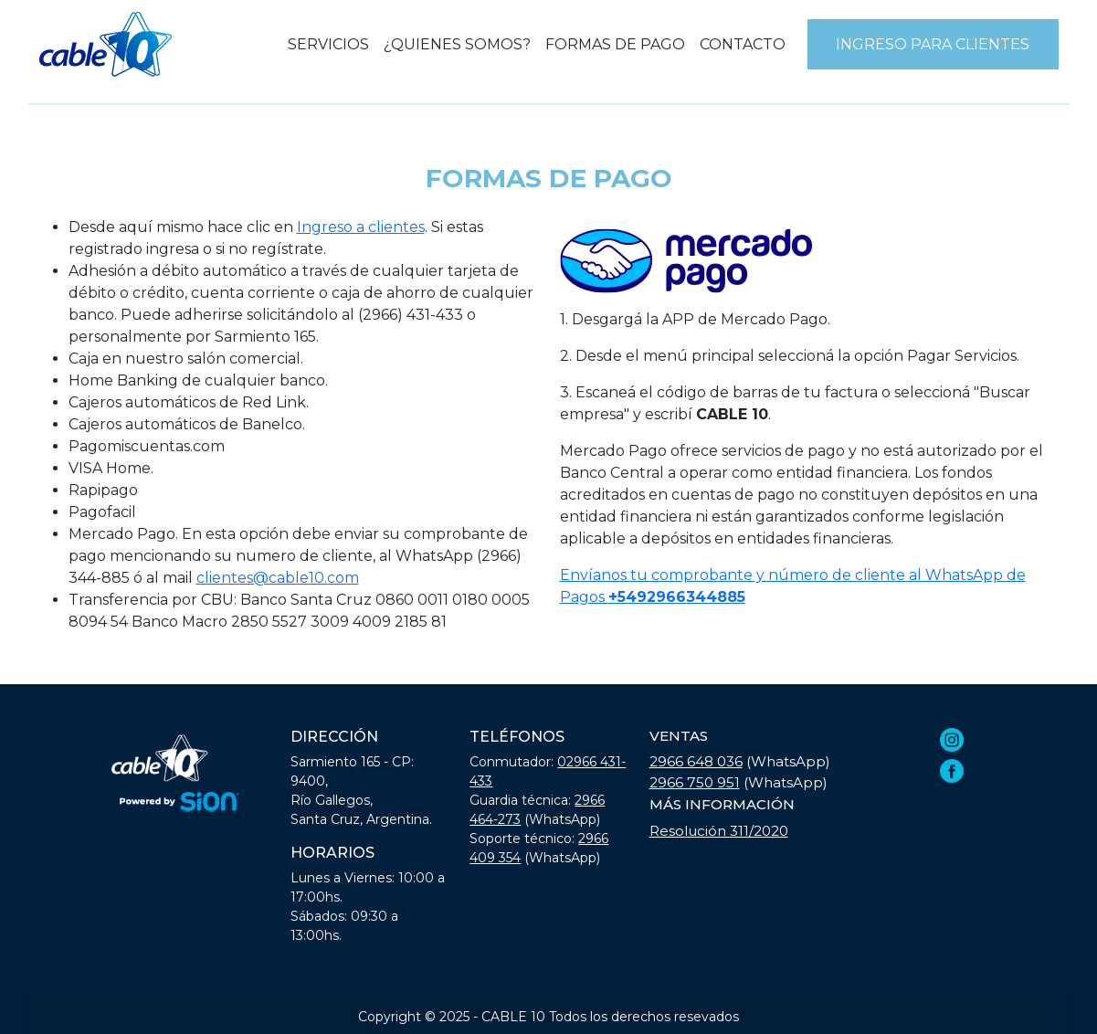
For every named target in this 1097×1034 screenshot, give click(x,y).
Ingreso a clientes (361, 227)
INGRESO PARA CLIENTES (932, 44)
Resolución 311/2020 (718, 830)
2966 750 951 (694, 782)
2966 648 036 (696, 761)
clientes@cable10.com (277, 577)
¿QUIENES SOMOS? (457, 44)
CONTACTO (743, 44)
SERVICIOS (328, 44)
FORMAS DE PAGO (615, 44)
